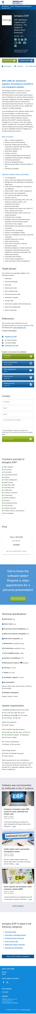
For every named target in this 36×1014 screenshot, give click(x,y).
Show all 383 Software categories (18, 956)
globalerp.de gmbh (11, 336)
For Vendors (5, 992)
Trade (12, 6)
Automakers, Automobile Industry (15, 935)
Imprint (3, 974)
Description (7, 66)
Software (6, 6)
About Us (4, 972)
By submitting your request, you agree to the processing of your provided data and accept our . (17, 432)
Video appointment (18, 598)
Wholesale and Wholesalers (23, 6)
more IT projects (18, 906)
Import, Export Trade (11, 941)
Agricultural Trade (10, 932)
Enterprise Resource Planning (14, 938)
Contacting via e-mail (11, 345)
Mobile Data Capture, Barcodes (15, 944)
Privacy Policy (26, 1009)
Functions (20, 66)
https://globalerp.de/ (19, 327)
